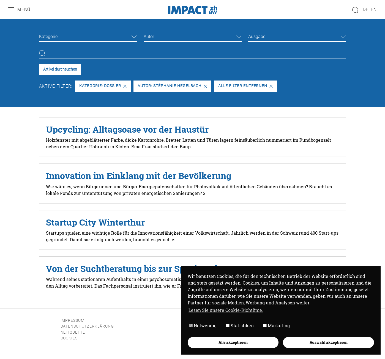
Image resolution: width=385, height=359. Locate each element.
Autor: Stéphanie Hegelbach (172, 86)
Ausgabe (256, 36)
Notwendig (203, 326)
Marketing (276, 326)
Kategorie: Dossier (102, 86)
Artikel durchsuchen (60, 69)
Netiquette (73, 332)
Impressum (73, 320)
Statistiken (240, 326)
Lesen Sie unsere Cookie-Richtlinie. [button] (226, 310)
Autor (149, 36)
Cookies (69, 338)
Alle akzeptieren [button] (233, 342)
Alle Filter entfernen (245, 86)
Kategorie (48, 36)
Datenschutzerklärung (87, 326)
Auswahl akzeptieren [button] (329, 342)
